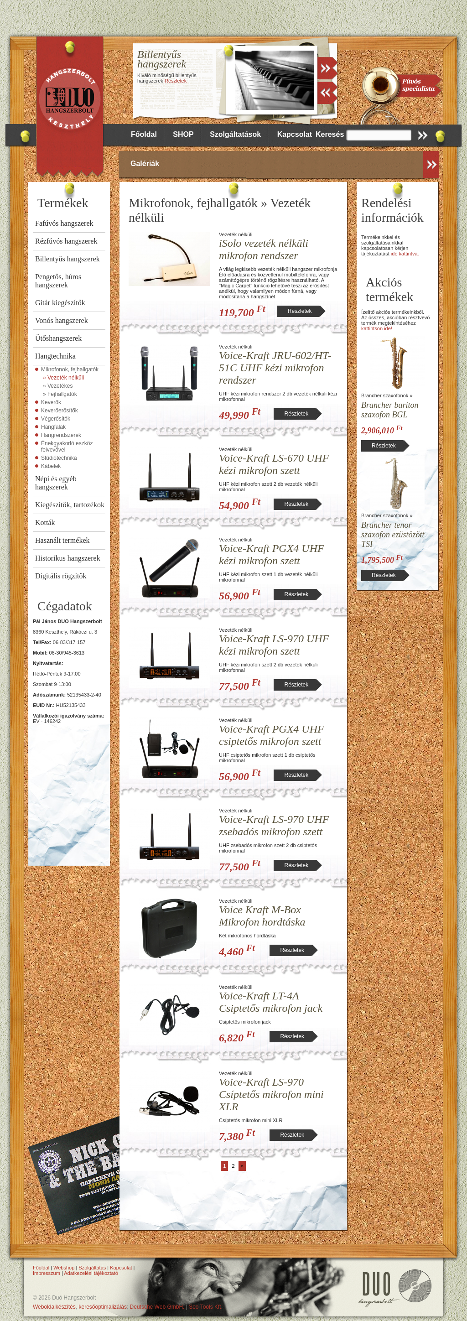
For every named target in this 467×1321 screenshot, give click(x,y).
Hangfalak (53, 427)
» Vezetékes (58, 386)
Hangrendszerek (61, 435)
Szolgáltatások (235, 134)
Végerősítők (55, 419)
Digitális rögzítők (60, 576)
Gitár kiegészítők (60, 303)
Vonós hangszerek (61, 320)
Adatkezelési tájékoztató (91, 1273)
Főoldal (144, 134)
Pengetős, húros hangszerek (58, 281)
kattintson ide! (376, 328)
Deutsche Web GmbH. (157, 1307)
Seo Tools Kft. (206, 1307)
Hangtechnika (55, 356)
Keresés (330, 134)
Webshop (63, 1267)
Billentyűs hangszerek (67, 259)
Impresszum (46, 1273)
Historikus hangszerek (67, 558)
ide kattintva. (405, 253)
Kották (45, 522)
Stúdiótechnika (59, 458)
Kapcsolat (294, 134)
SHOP (183, 134)
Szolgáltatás (92, 1267)
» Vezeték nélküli (63, 377)
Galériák (144, 163)
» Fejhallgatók (60, 394)
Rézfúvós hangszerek (66, 241)
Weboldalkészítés (54, 1307)
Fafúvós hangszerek (64, 223)
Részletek (176, 80)
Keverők (51, 402)
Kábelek (51, 466)
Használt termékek (62, 540)
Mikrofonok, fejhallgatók (70, 369)
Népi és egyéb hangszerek (56, 483)
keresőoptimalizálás (103, 1307)
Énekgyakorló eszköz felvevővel (67, 446)
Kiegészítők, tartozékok (69, 505)
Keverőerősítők (59, 410)
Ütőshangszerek (58, 338)
